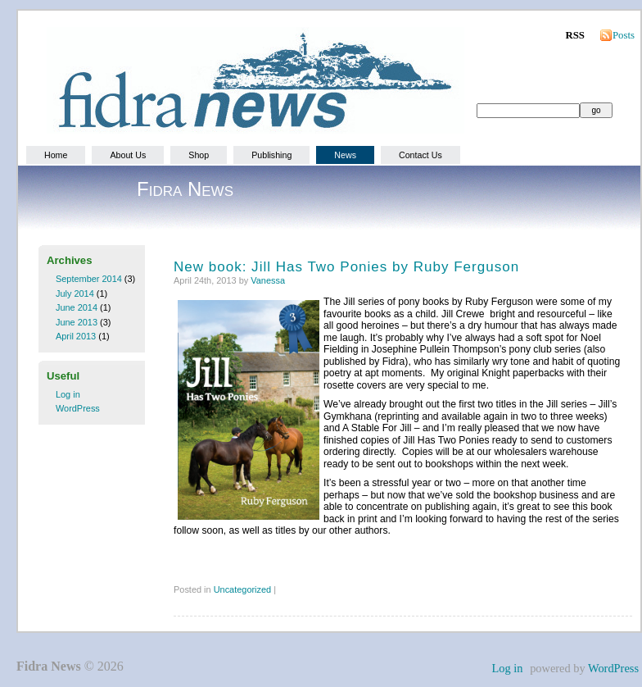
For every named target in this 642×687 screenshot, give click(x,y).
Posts (624, 35)
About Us (128, 155)
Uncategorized (243, 589)
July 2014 (75, 293)
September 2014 (89, 279)
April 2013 (76, 336)
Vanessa (268, 280)
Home (55, 155)
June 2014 (76, 307)
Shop (198, 155)
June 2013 (76, 322)
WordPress (78, 408)
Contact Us (420, 155)
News (345, 155)
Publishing (271, 155)
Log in (68, 394)
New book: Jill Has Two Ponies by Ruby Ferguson (346, 267)
